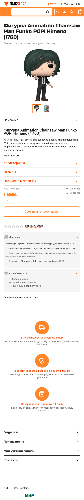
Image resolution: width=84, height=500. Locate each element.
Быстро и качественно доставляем (42, 337)
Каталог (4, 11)
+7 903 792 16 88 (70, 3)
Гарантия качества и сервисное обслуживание (42, 370)
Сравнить (73, 192)
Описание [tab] (41, 120)
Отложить (73, 188)
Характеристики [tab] (41, 163)
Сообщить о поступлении (42, 211)
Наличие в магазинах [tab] (41, 181)
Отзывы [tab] (41, 172)
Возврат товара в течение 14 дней (42, 404)
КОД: (6, 188)
